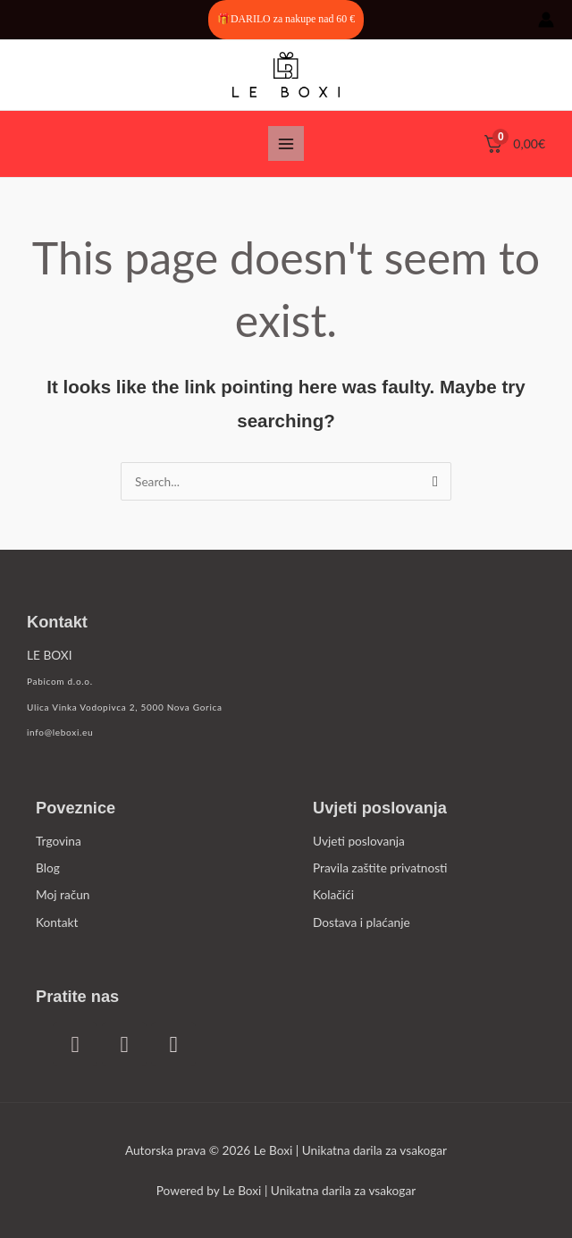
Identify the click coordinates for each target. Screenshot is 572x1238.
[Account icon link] (546, 20)
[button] (286, 19)
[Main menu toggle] (285, 143)
